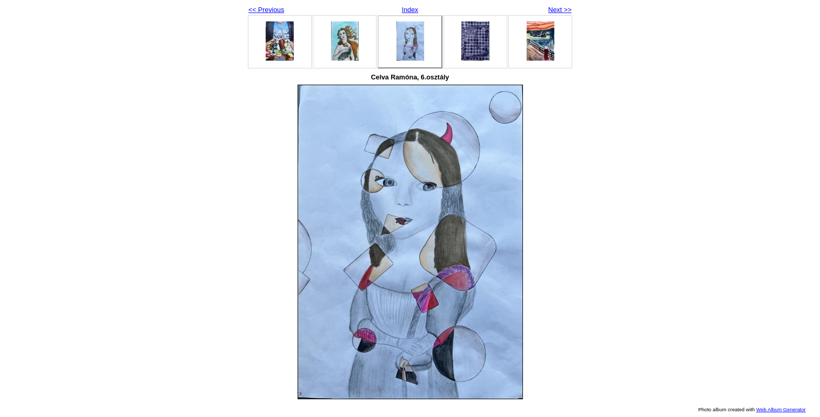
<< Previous (266, 10)
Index (410, 10)
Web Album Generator (781, 409)
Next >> (560, 10)
